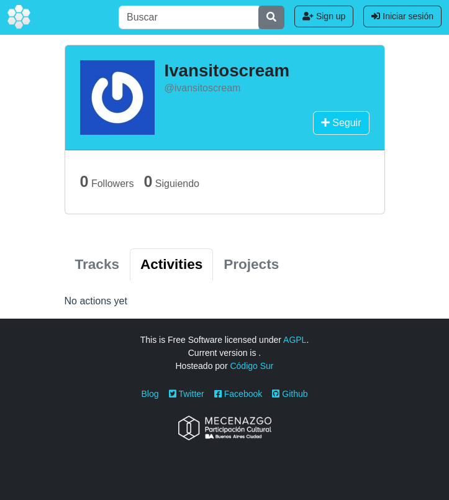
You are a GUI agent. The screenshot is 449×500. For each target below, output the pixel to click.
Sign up (323, 16)
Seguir (341, 122)
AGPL (294, 340)
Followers (107, 181)
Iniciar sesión (402, 16)
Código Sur (251, 366)
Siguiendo (171, 181)
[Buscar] (189, 17)
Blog (150, 394)
